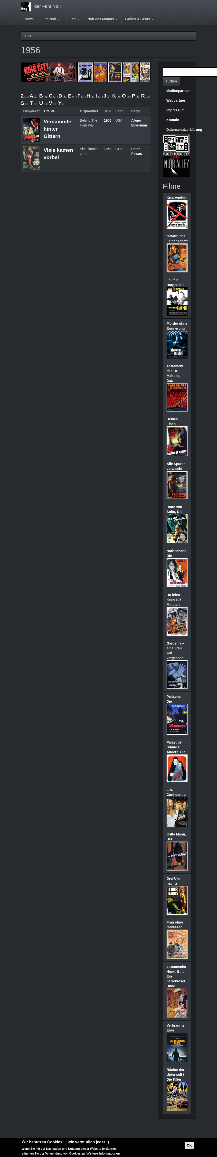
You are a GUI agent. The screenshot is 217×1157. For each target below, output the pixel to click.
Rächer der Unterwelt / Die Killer (175, 1074)
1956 (28, 36)
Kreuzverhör (177, 198)
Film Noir (50, 19)
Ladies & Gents (139, 19)
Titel (49, 111)
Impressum (175, 110)
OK (189, 1146)
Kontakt (172, 120)
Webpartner (175, 100)
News (29, 19)
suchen (171, 81)
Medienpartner (178, 91)
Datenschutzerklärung (178, 130)
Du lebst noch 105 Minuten (174, 600)
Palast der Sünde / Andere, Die (176, 747)
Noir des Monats (102, 19)
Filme (73, 19)
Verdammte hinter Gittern (57, 129)
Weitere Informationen (103, 1154)
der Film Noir (47, 6)
